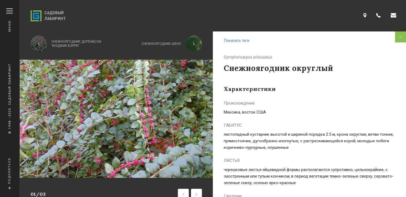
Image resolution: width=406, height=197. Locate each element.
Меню (9, 20)
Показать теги (236, 40)
